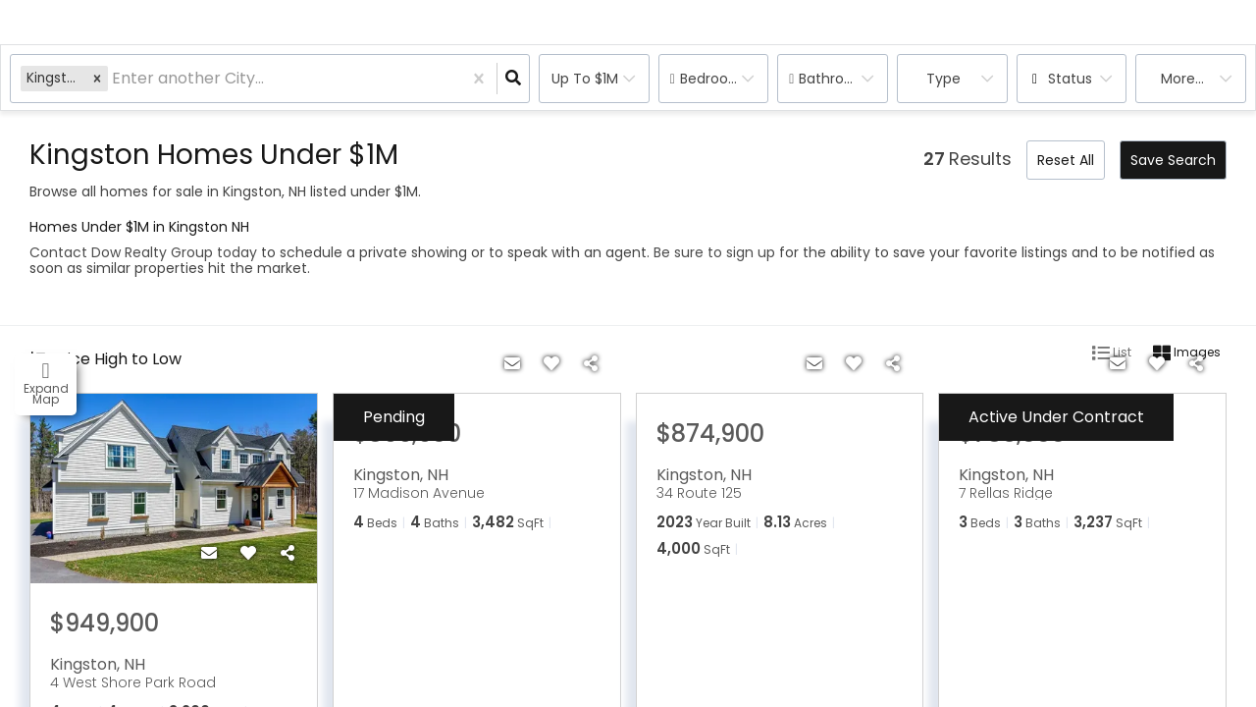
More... (1182, 78)
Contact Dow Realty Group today (143, 252)
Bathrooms (836, 78)
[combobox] (114, 79)
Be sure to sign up (714, 252)
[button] (97, 78)
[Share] (287, 553)
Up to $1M (584, 78)
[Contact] (209, 553)
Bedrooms (715, 78)
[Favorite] (248, 553)
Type (943, 78)
